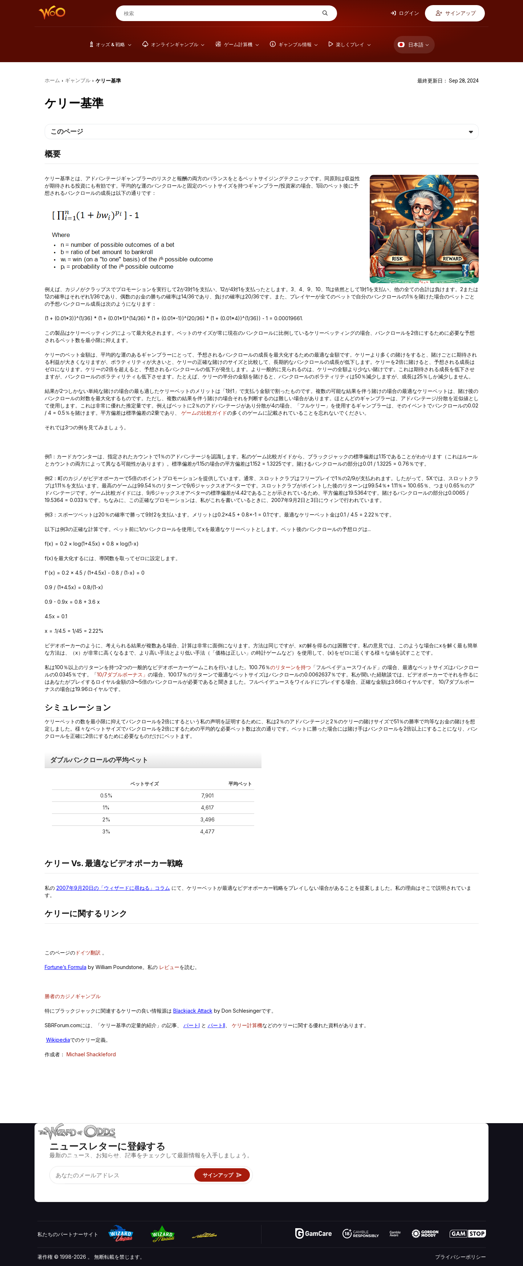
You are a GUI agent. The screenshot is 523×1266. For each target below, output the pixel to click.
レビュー (169, 967)
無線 (409, 1185)
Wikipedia (58, 1040)
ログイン (405, 13)
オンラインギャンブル (360, 1185)
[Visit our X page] (59, 1187)
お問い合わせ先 (421, 1154)
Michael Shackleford (91, 1054)
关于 (409, 1143)
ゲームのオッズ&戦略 (359, 1143)
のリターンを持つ (290, 667)
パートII (216, 1025)
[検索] (221, 13)
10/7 (102, 674)
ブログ (458, 1154)
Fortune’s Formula (65, 967)
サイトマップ (465, 1164)
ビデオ (458, 1143)
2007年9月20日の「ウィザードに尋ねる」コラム (113, 888)
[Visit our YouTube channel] (43, 1187)
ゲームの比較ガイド (204, 413)
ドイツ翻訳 (88, 952)
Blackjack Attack (192, 1011)
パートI (191, 1025)
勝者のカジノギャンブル (73, 996)
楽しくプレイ (350, 1175)
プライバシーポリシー (460, 1257)
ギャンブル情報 (352, 1164)
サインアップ (456, 13)
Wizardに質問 (351, 1196)
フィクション (465, 1175)
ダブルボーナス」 (127, 674)
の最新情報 (416, 1175)
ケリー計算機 (247, 1025)
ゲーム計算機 (350, 1154)
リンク (411, 1164)
